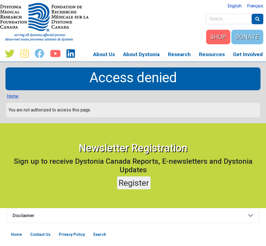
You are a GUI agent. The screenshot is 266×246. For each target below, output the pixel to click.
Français (255, 6)
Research (179, 54)
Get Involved (248, 54)
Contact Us (40, 234)
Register (134, 183)
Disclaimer (23, 215)
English (235, 6)
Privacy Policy (72, 234)
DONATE (247, 37)
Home (12, 96)
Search (99, 234)
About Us (104, 54)
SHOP (218, 37)
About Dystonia (141, 54)
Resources (212, 54)
